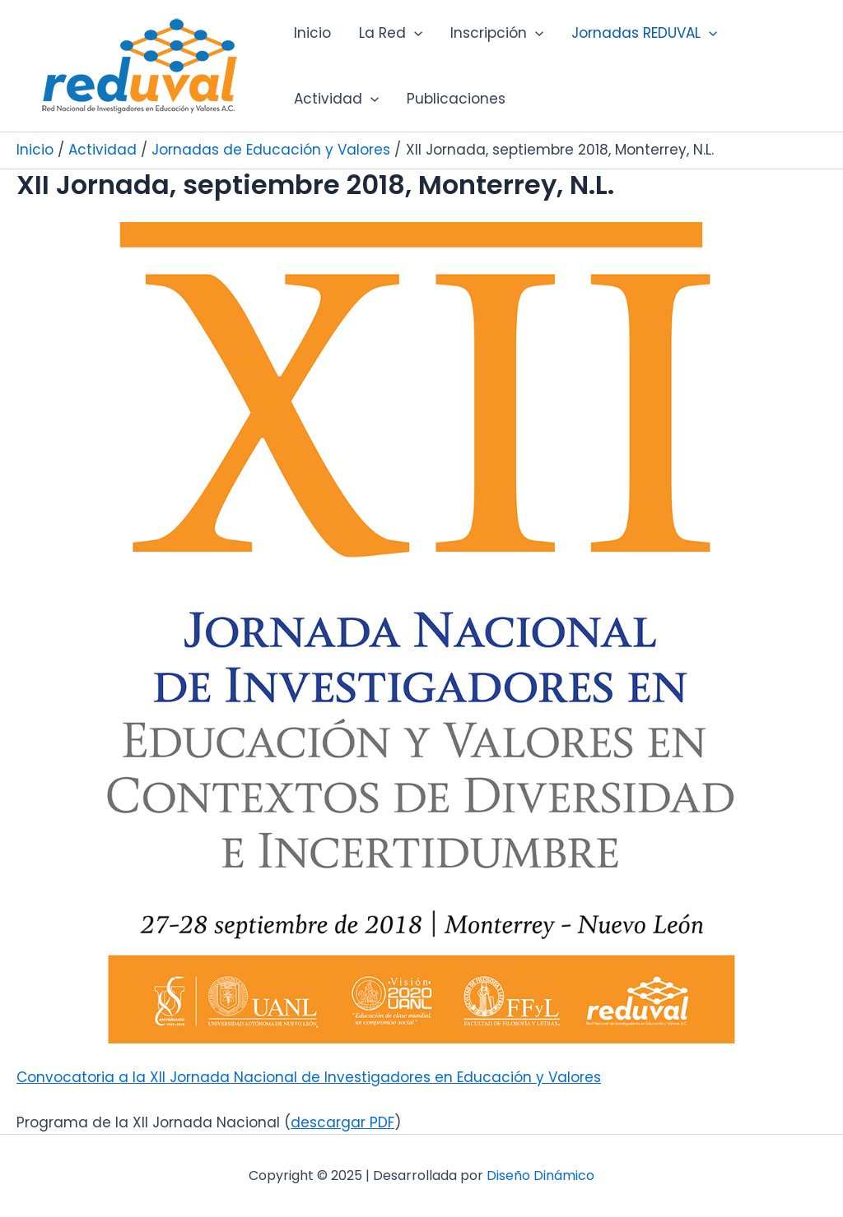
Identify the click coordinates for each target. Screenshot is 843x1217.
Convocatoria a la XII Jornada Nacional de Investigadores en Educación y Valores (308, 1077)
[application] (414, 33)
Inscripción (496, 33)
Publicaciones (456, 99)
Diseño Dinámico (540, 1175)
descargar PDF (342, 1122)
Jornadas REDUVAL (644, 33)
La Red (390, 33)
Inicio (312, 33)
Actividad (336, 99)
